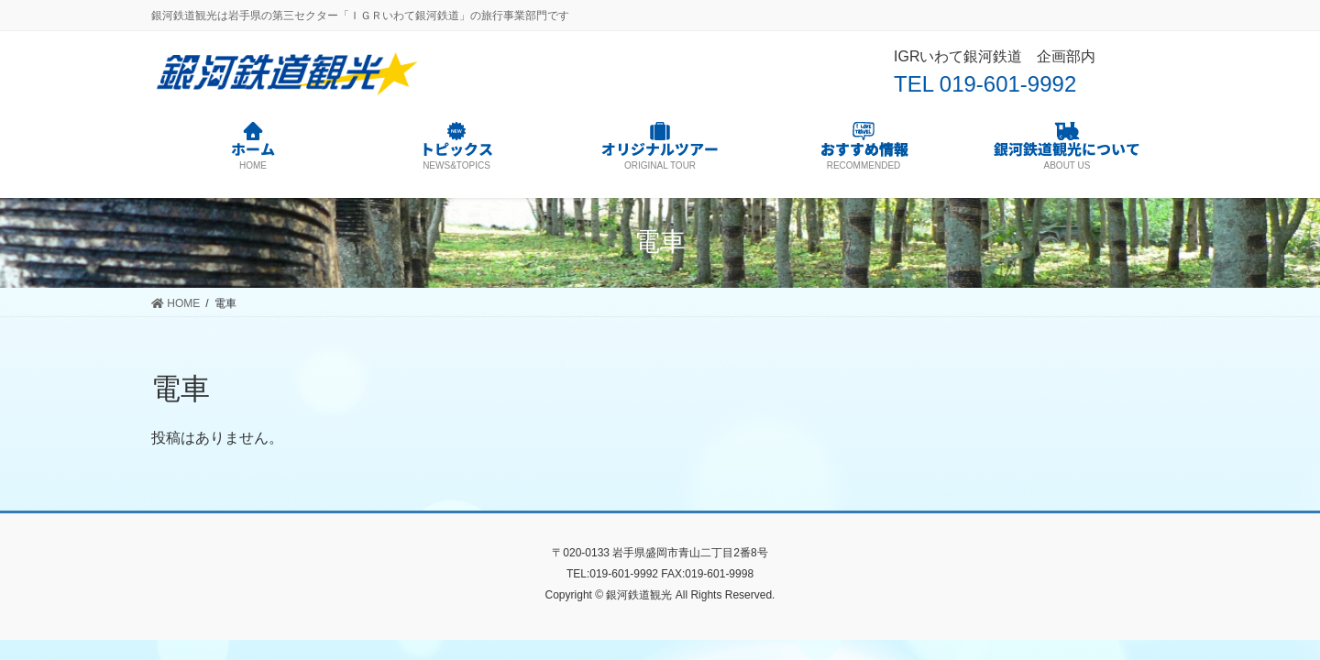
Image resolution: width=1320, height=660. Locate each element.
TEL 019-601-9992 (985, 84)
